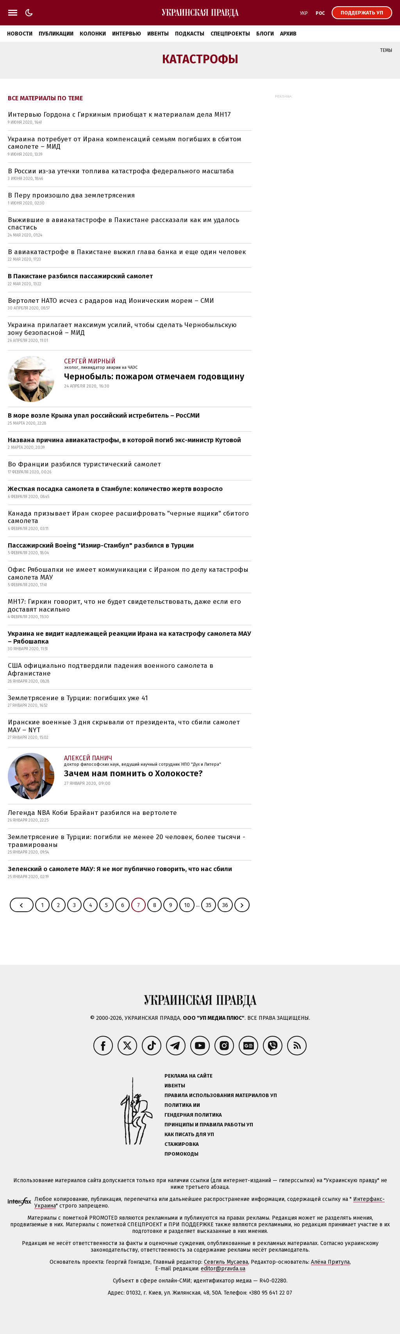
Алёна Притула (330, 1262)
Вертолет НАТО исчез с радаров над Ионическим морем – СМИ (111, 301)
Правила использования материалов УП (220, 1095)
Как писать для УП (189, 1134)
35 (208, 905)
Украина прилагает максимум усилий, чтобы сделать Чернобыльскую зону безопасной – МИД (122, 329)
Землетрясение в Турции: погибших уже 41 (78, 698)
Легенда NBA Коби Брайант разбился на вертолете (92, 813)
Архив (288, 33)
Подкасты (189, 33)
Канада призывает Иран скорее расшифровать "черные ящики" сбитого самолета (128, 517)
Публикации (56, 33)
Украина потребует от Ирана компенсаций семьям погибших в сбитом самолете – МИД (124, 143)
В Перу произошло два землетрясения (71, 195)
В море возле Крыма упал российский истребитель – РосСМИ (104, 415)
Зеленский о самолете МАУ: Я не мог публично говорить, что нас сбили (120, 869)
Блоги (265, 33)
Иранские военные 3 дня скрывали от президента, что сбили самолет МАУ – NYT (124, 726)
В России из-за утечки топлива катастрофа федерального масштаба (121, 171)
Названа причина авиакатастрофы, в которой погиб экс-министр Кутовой (124, 440)
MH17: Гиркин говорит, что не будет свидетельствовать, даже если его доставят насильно (124, 606)
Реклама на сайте (188, 1076)
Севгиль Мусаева (226, 1262)
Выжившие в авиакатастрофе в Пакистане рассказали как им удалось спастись (123, 224)
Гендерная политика (193, 1115)
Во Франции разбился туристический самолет (84, 464)
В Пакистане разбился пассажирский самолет (80, 276)
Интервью (126, 33)
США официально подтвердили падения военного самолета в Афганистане (110, 670)
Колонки (93, 33)
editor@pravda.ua (223, 1268)
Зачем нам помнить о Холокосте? (133, 773)
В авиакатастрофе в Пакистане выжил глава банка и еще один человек (127, 252)
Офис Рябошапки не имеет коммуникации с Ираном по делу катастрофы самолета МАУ (128, 574)
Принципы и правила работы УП (208, 1125)
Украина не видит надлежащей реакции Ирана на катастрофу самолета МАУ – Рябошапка (129, 638)
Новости (19, 33)
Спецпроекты (230, 33)
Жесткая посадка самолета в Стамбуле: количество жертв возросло (115, 489)
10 (187, 905)
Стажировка (181, 1144)
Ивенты (158, 33)
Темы (386, 50)
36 (225, 905)
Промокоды (181, 1154)
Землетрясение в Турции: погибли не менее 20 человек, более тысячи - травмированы (126, 841)
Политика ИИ (182, 1105)
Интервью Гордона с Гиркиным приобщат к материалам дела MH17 (119, 114)
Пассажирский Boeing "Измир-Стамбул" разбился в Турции (101, 545)
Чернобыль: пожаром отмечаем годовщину (154, 376)
